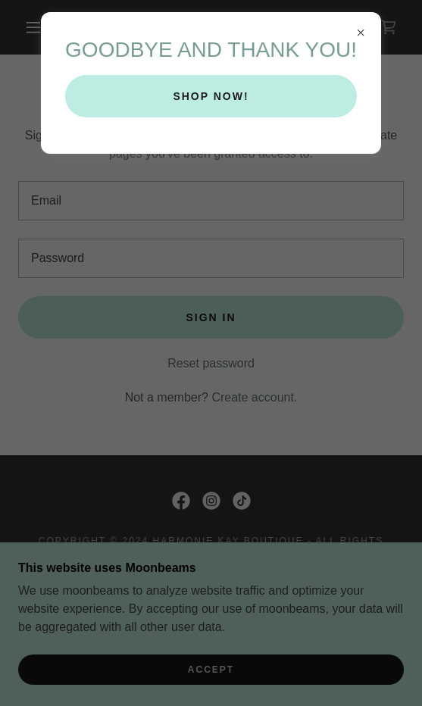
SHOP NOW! (211, 96)
